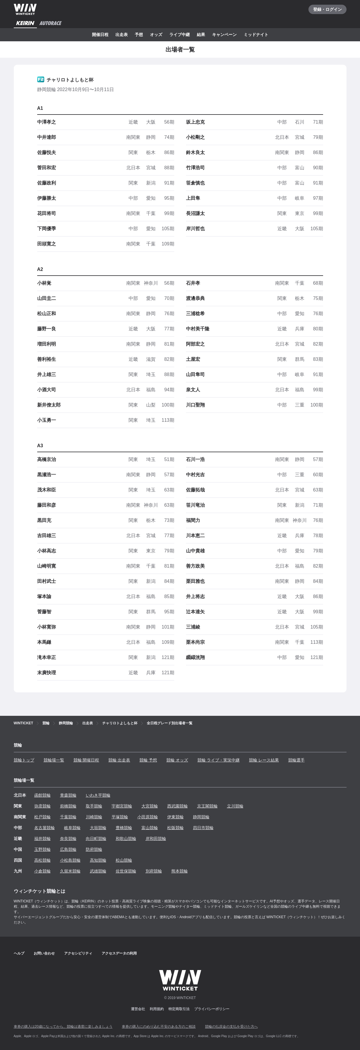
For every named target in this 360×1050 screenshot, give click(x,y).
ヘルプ (19, 953)
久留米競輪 (70, 871)
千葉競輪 (68, 817)
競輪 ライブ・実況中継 (218, 760)
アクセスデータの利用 (119, 953)
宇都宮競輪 (122, 806)
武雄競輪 (98, 871)
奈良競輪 (68, 838)
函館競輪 (42, 795)
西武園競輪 (177, 806)
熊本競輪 (179, 871)
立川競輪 (235, 806)
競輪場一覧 (54, 760)
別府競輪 (154, 871)
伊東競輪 (175, 817)
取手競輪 (94, 806)
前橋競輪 (68, 806)
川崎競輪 (94, 817)
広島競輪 (68, 849)
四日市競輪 (203, 827)
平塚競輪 (120, 817)
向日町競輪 (96, 838)
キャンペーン (224, 34)
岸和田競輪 (156, 838)
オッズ (156, 34)
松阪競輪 (175, 827)
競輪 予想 (148, 760)
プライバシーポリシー (211, 1009)
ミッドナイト (256, 34)
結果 (201, 34)
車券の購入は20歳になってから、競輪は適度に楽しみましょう (63, 1027)
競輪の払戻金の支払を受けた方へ (231, 1027)
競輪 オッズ (177, 760)
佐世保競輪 (126, 871)
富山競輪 (149, 827)
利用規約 (157, 1009)
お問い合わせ (44, 953)
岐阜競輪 (72, 827)
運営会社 (138, 1009)
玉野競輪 (42, 849)
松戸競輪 (42, 817)
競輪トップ (24, 760)
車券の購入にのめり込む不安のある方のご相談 (159, 1027)
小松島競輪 (70, 860)
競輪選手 (296, 760)
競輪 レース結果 (264, 760)
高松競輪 (42, 860)
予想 (139, 34)
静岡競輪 (201, 817)
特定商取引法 (179, 1009)
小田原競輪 (147, 817)
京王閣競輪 (207, 806)
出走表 (121, 34)
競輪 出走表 (119, 760)
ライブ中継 (179, 34)
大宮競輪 (149, 806)
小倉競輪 (42, 871)
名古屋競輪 (44, 827)
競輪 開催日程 (86, 760)
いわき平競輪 (98, 795)
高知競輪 (98, 860)
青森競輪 (68, 795)
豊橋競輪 (124, 827)
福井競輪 (42, 838)
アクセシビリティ (78, 953)
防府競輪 (94, 849)
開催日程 (100, 34)
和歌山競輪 (126, 838)
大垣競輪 (98, 827)
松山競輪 (124, 860)
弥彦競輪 (42, 806)
